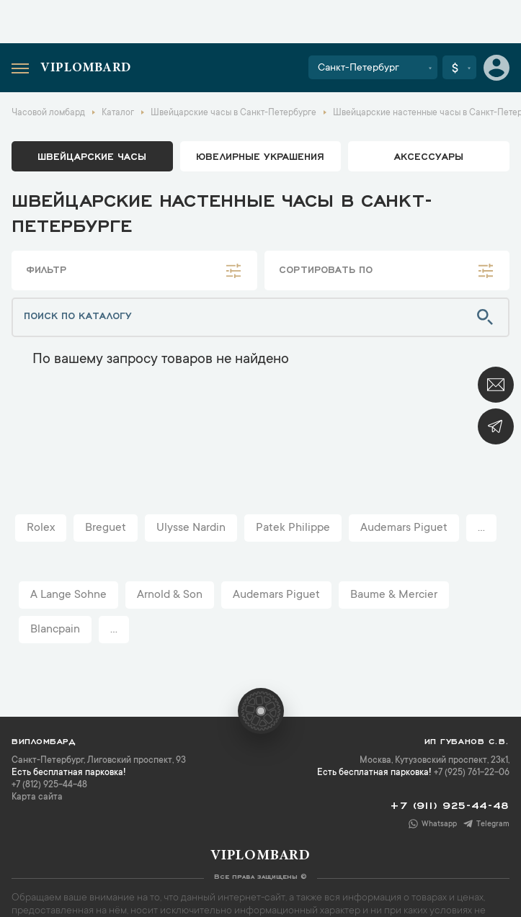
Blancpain (55, 629)
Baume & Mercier (393, 595)
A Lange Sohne (68, 595)
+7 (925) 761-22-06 (471, 773)
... (481, 528)
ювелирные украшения (260, 155)
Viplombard (85, 68)
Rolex (41, 528)
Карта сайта (37, 797)
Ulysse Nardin (191, 528)
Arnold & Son (169, 595)
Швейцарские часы (91, 155)
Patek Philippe (293, 528)
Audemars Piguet (403, 528)
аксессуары (428, 155)
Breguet (105, 528)
